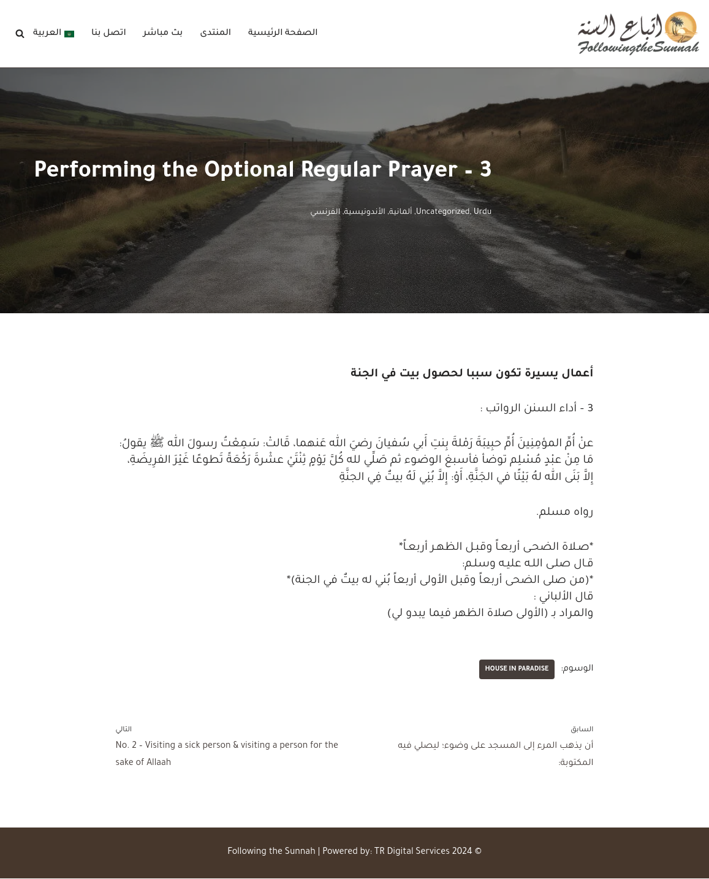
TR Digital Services (412, 853)
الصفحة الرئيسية (284, 34)
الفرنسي (325, 212)
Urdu (483, 212)
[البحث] (20, 34)
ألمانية (400, 212)
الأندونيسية (364, 212)
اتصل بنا (108, 34)
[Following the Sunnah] (638, 33)
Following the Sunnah (271, 853)
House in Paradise (516, 670)
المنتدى (216, 34)
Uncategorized (443, 212)
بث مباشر (163, 34)
